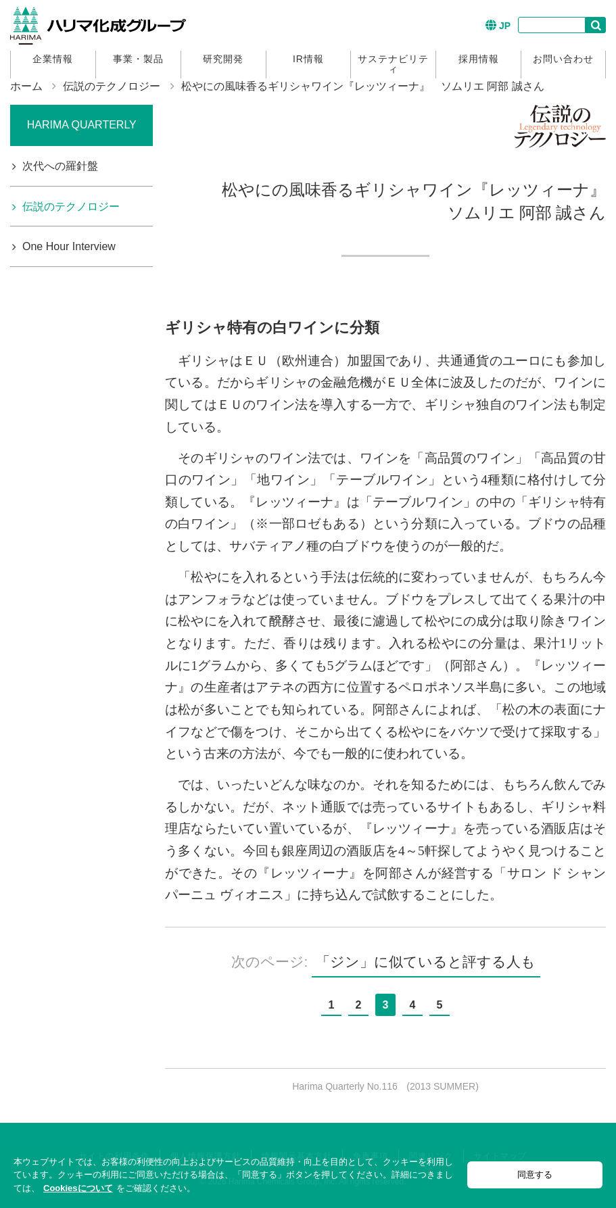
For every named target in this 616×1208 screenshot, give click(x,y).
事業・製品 (138, 58)
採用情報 (478, 58)
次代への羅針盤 (60, 166)
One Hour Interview (69, 246)
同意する (534, 1174)
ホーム (26, 86)
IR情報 (308, 58)
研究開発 (223, 58)
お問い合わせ (563, 58)
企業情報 (52, 58)
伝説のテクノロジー (111, 86)
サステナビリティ (393, 63)
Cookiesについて (78, 1188)
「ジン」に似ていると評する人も (426, 961)
